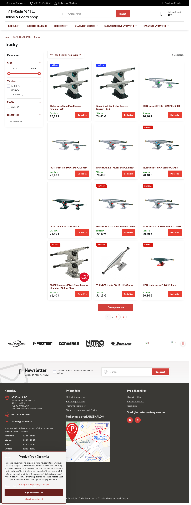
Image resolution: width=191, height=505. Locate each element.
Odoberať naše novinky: (37, 374)
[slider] (8, 73)
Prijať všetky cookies (34, 492)
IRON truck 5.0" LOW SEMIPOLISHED (68, 167)
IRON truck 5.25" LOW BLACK (65, 226)
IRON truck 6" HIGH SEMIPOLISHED (160, 167)
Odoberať (160, 371)
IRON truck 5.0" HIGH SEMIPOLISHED (161, 105)
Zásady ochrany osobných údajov (113, 498)
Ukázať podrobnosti (34, 499)
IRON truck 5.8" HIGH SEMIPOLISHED (115, 167)
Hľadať (122, 13)
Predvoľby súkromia (88, 498)
